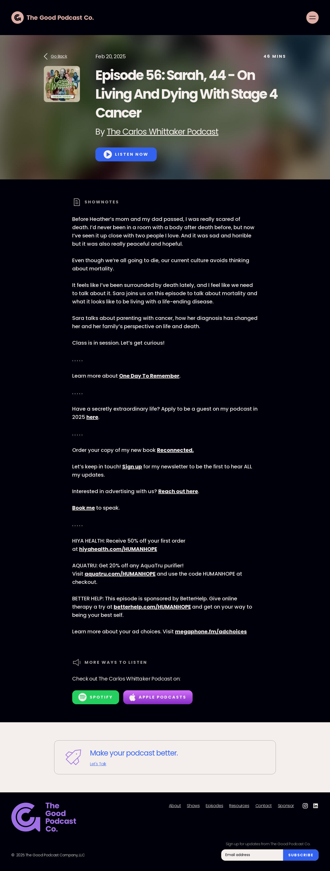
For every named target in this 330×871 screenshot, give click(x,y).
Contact (263, 806)
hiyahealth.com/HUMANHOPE (118, 549)
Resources (239, 806)
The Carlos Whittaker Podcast (162, 131)
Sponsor (286, 806)
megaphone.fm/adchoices (211, 631)
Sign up (132, 466)
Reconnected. (175, 450)
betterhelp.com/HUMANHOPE (152, 606)
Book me (83, 507)
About (175, 806)
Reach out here (178, 491)
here (92, 417)
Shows (193, 806)
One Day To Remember (149, 375)
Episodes (214, 806)
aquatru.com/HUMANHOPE (120, 573)
